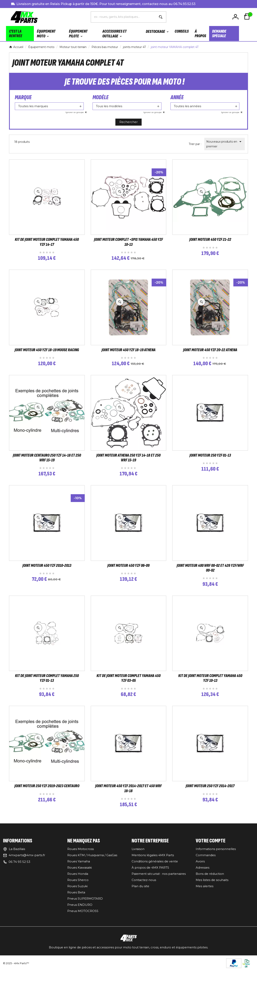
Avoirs (200, 894)
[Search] (160, 17)
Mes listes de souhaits (212, 912)
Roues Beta (76, 925)
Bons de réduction (210, 906)
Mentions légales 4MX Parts (153, 887)
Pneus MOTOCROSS (82, 943)
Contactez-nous (144, 912)
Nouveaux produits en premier (224, 143)
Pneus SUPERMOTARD (85, 931)
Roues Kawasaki (79, 900)
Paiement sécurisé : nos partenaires (159, 906)
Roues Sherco (78, 912)
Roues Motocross (80, 881)
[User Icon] (236, 17)
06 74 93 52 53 (19, 894)
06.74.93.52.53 (184, 4)
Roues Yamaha (78, 894)
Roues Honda (77, 906)
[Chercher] (123, 17)
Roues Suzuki (77, 918)
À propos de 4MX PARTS (150, 900)
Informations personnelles (216, 881)
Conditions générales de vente (155, 894)
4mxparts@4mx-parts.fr (27, 887)
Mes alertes (204, 918)
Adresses (202, 900)
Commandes (206, 887)
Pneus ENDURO (79, 937)
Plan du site (140, 918)
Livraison (138, 881)
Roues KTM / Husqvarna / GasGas (92, 887)
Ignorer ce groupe (75, 112)
